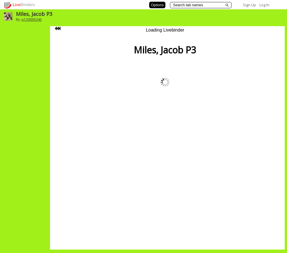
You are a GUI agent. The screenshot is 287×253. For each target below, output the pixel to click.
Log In (264, 4)
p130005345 (32, 19)
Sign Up (249, 4)
